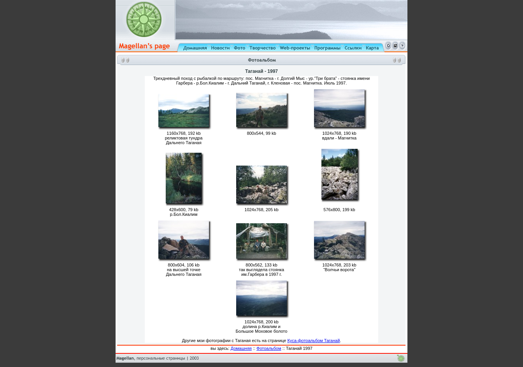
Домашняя (241, 348)
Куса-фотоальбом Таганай (313, 340)
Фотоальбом (268, 348)
